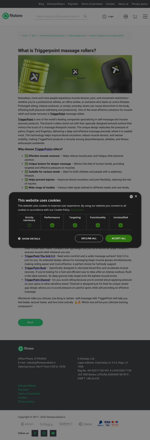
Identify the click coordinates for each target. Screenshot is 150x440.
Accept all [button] (119, 238)
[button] (29, 238)
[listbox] (131, 196)
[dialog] (75, 220)
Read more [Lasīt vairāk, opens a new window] (77, 209)
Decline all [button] (89, 238)
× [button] (136, 196)
